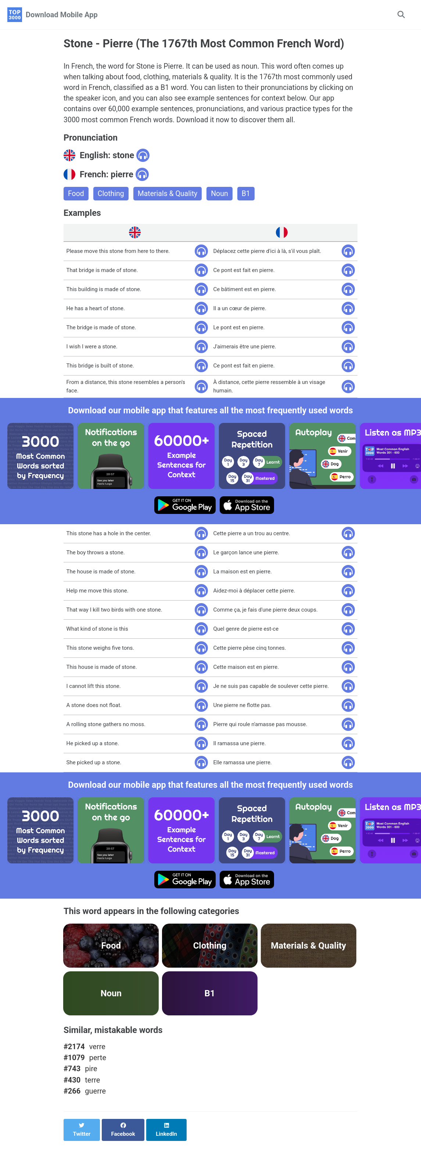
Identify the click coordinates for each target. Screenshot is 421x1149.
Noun (222, 196)
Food (76, 196)
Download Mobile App (62, 14)
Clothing (111, 196)
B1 (249, 196)
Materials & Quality (169, 196)
